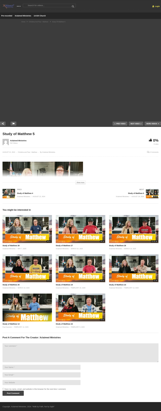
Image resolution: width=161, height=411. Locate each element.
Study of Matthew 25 (11, 285)
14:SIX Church (40, 16)
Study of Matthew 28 (11, 246)
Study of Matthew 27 (64, 246)
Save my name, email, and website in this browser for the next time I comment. (35, 389)
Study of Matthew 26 (117, 246)
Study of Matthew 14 (11, 324)
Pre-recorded (6, 16)
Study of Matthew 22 (64, 324)
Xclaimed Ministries (23, 16)
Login (156, 6)
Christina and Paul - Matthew (27, 152)
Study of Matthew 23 (117, 285)
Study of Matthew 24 (64, 285)
